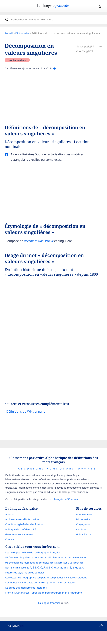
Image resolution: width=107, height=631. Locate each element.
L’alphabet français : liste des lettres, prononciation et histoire (40, 582)
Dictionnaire (22, 33)
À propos (10, 514)
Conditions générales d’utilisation (24, 524)
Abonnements (84, 514)
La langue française (49, 602)
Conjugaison (83, 524)
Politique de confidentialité (20, 529)
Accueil (9, 33)
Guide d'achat (84, 534)
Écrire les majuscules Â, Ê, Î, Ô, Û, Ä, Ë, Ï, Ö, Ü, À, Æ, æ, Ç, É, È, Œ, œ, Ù (44, 567)
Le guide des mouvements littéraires (26, 587)
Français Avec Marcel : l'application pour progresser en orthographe (43, 592)
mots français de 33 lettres (63, 499)
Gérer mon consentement (19, 534)
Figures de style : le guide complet (24, 572)
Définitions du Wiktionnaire (25, 411)
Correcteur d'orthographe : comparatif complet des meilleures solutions (46, 577)
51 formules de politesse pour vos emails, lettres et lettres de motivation (46, 557)
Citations (81, 529)
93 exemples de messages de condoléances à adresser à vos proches (44, 562)
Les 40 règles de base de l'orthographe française (32, 552)
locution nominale (17, 60)
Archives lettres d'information (22, 519)
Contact (9, 539)
